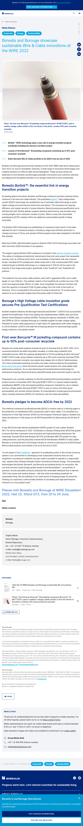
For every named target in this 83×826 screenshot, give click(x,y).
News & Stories (9, 21)
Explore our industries (41, 820)
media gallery (70, 731)
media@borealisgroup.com (23, 550)
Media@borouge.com (21, 560)
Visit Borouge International (42, 814)
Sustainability (34, 33)
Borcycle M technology (12, 366)
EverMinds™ (26, 452)
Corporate (8, 33)
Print (8, 697)
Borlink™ (54, 199)
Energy (20, 33)
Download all (10, 612)
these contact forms (51, 720)
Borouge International (63, 2)
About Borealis (41, 794)
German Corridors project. (67, 253)
